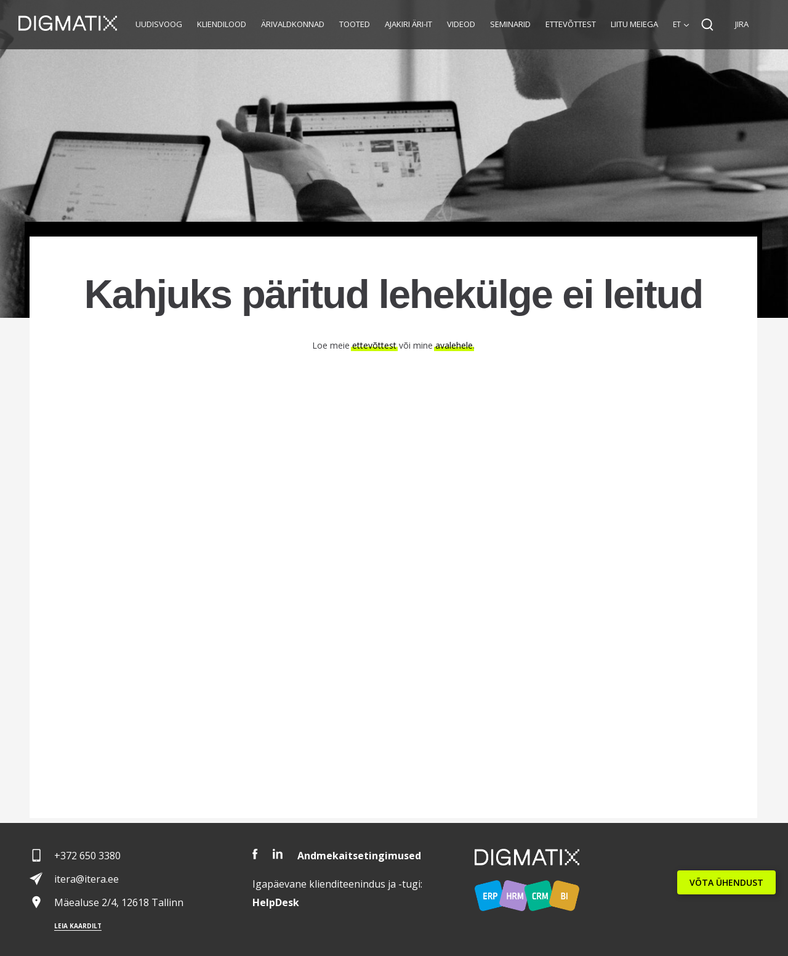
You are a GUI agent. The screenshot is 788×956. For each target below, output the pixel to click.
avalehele (454, 345)
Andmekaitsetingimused (359, 855)
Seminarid (510, 24)
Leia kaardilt (78, 926)
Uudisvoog (158, 24)
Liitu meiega (634, 24)
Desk (275, 902)
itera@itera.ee (86, 879)
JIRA (742, 24)
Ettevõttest (570, 24)
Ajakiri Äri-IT (408, 24)
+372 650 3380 (87, 855)
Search (707, 24)
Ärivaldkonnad (292, 24)
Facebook (255, 854)
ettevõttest (374, 345)
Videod (461, 24)
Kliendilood (221, 24)
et (677, 24)
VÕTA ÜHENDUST (726, 882)
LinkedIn (278, 854)
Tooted (354, 24)
